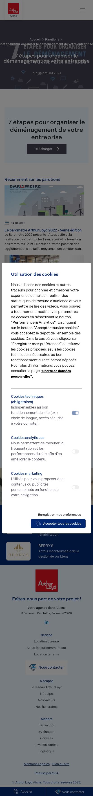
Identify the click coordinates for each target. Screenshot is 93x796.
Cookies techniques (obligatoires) (37, 410)
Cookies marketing (37, 484)
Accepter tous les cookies (58, 523)
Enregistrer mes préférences (59, 515)
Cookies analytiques (37, 449)
